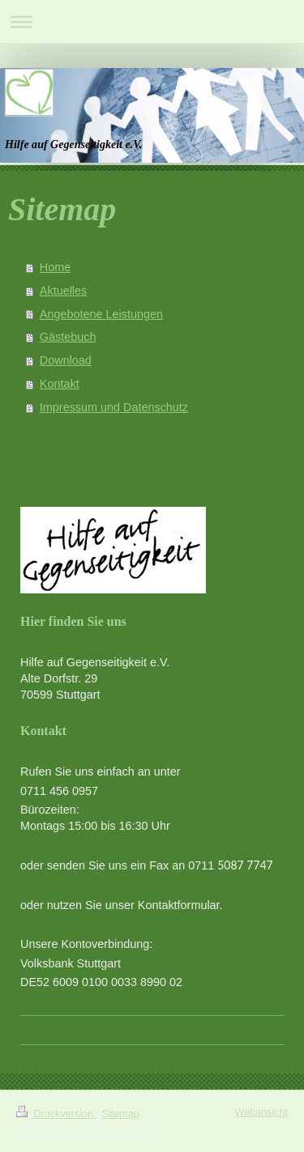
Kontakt (59, 383)
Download (66, 360)
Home (55, 267)
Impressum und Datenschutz (114, 407)
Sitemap (120, 1114)
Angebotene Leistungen (101, 314)
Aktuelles (63, 290)
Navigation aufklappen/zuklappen (152, 21)
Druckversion (56, 1114)
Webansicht (261, 1112)
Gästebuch (68, 336)
